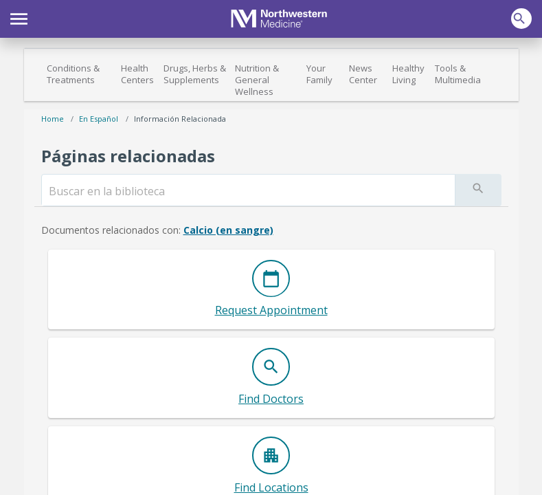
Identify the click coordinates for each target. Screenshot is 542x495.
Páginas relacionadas (128, 155)
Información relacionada (180, 118)
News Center (363, 74)
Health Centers (137, 74)
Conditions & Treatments (73, 74)
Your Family (319, 74)
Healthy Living (408, 74)
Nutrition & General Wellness (257, 80)
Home (52, 118)
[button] (18, 17)
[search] (248, 191)
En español (98, 118)
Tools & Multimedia (458, 74)
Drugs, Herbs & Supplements (194, 74)
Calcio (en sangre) (228, 229)
